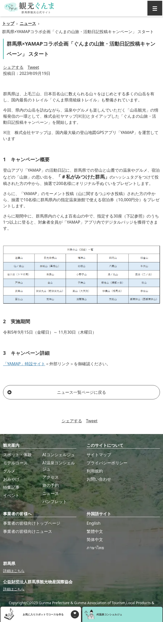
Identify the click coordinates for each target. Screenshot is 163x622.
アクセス (50, 477)
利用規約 (95, 471)
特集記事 (11, 487)
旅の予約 (50, 485)
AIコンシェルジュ (58, 454)
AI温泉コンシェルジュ (58, 466)
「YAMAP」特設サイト (24, 364)
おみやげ (11, 479)
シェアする (13, 67)
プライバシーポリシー (107, 463)
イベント (11, 495)
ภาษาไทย (95, 547)
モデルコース (15, 463)
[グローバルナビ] (154, 8)
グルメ (9, 471)
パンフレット (54, 501)
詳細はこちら (14, 570)
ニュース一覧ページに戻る (56, 392)
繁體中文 (95, 531)
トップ (8, 23)
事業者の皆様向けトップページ (31, 523)
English (93, 523)
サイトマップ (99, 454)
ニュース (28, 23)
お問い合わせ (99, 479)
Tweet (33, 67)
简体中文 (95, 539)
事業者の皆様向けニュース (27, 531)
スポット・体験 (17, 454)
